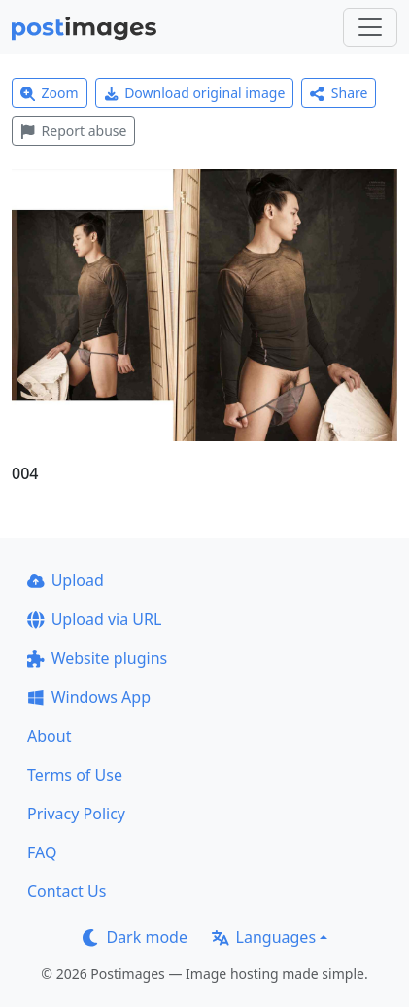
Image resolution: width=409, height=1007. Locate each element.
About (49, 736)
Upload (65, 580)
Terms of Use (74, 774)
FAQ (41, 852)
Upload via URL (94, 619)
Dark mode (135, 937)
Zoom (49, 93)
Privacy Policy (76, 813)
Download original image (195, 93)
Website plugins (97, 658)
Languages (264, 937)
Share (338, 93)
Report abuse (73, 131)
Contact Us (66, 891)
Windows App (89, 697)
